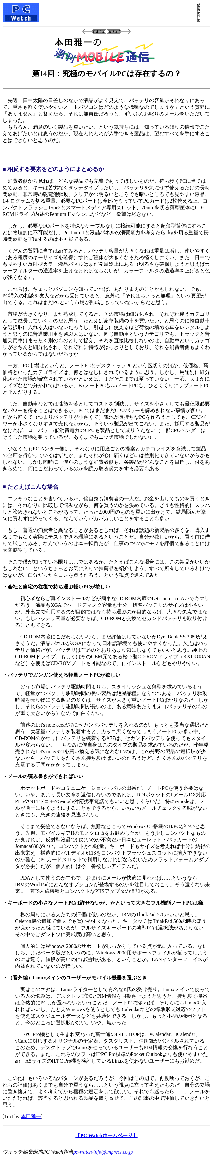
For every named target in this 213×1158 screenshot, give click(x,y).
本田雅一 (31, 1116)
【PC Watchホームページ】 (106, 1135)
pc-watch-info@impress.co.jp (103, 1152)
